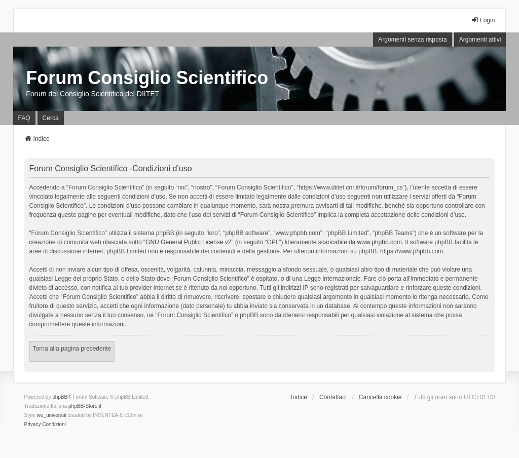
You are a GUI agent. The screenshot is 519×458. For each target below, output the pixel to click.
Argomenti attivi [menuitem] (480, 39)
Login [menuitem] (483, 20)
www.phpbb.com (379, 242)
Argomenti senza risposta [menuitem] (412, 39)
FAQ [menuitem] (24, 118)
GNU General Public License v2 (188, 242)
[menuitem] (32, 424)
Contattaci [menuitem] (333, 397)
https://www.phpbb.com (411, 251)
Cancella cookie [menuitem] (380, 397)
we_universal (51, 415)
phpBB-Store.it (84, 406)
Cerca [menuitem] (51, 118)
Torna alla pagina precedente (72, 348)
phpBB (59, 397)
